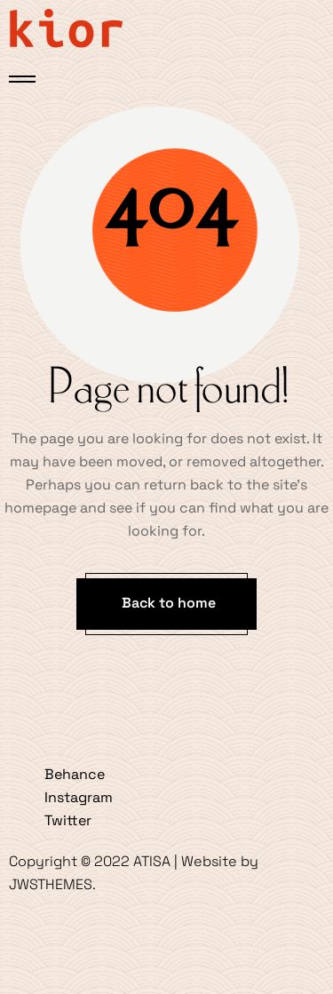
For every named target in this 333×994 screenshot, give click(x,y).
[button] (166, 604)
